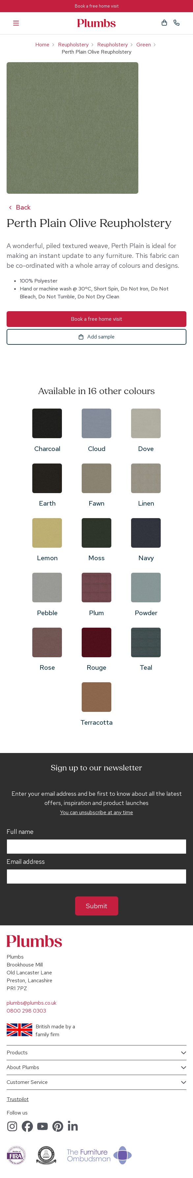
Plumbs (96, 23)
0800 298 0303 (26, 1010)
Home (42, 44)
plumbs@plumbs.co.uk (31, 1002)
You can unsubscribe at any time (96, 812)
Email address (26, 862)
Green (143, 44)
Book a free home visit (97, 6)
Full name (20, 832)
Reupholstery (73, 44)
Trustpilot (18, 1099)
